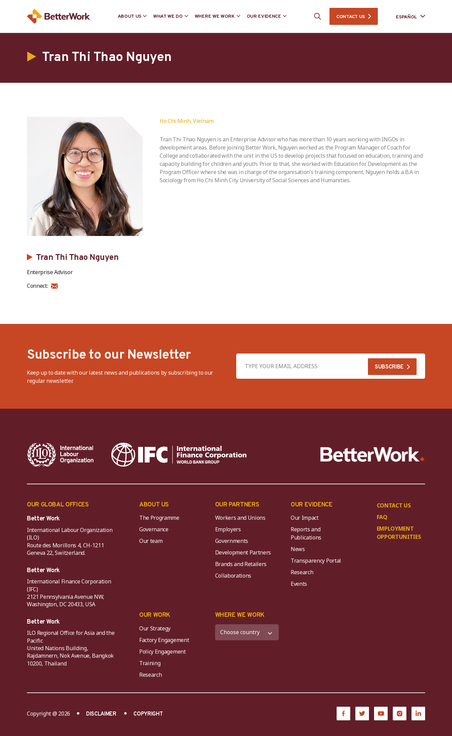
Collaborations (233, 575)
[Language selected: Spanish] (405, 16)
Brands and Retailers (241, 564)
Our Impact (305, 517)
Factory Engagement (164, 640)
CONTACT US (350, 17)
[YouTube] (381, 713)
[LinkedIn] (418, 713)
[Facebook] (343, 713)
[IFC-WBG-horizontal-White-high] (178, 455)
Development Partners (243, 552)
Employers (228, 529)
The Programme (159, 517)
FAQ (382, 517)
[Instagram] (399, 713)
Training (149, 663)
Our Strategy (155, 628)
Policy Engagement (163, 651)
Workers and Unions (240, 517)
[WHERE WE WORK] (247, 632)
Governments (231, 541)
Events (299, 584)
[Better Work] (372, 454)
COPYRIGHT (148, 714)
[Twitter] (362, 713)
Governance (153, 529)
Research (302, 572)
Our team (150, 541)
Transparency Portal (316, 560)
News (298, 549)
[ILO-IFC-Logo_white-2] (60, 455)
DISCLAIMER (101, 714)
